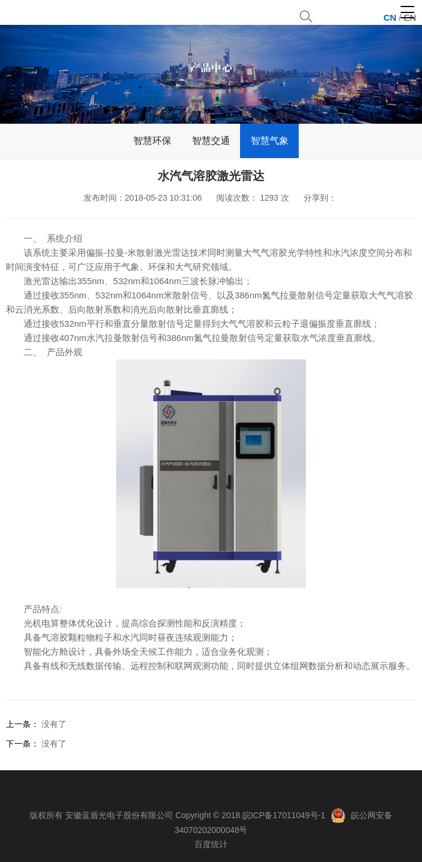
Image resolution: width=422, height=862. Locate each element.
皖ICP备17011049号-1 (283, 815)
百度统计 (211, 844)
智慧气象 (270, 141)
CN (390, 17)
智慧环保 (152, 141)
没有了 (53, 724)
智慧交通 (211, 141)
